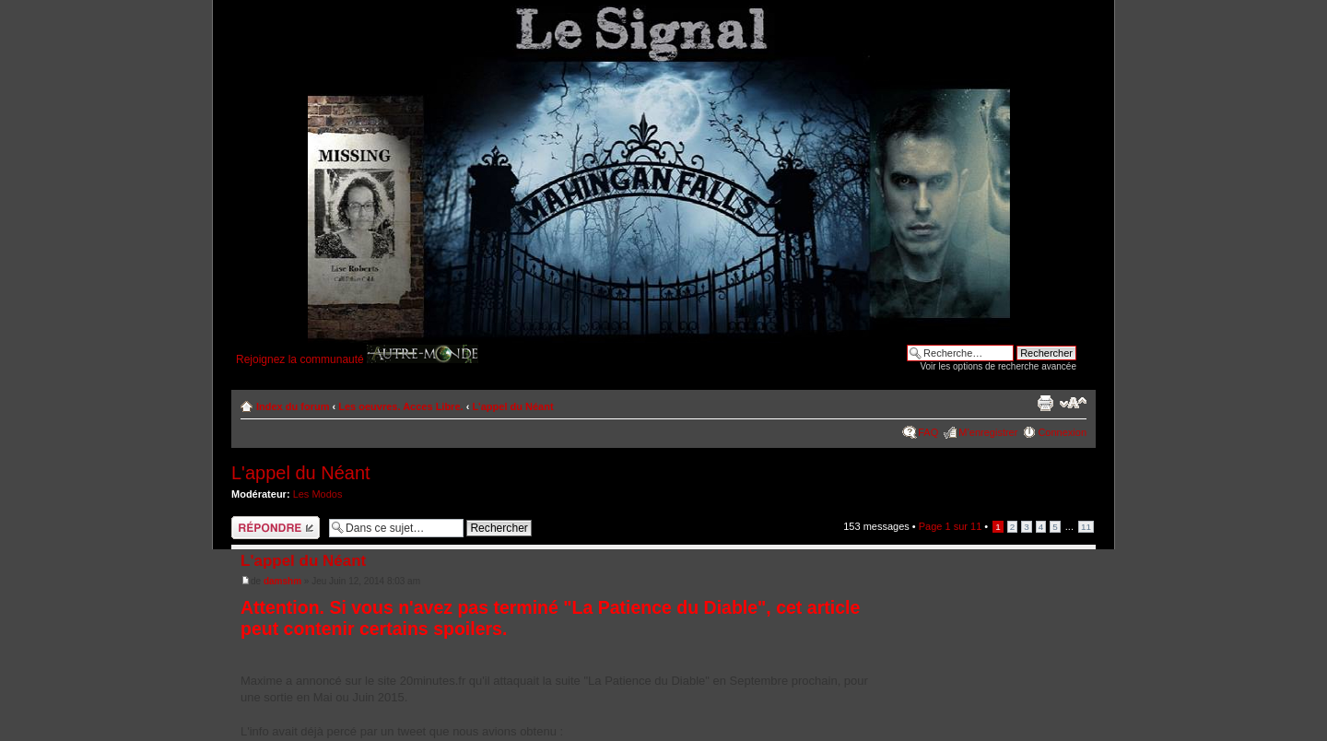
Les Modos (318, 494)
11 (1086, 527)
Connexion (1062, 432)
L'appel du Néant (512, 406)
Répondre (275, 527)
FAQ (928, 432)
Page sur (950, 526)
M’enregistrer (987, 432)
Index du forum (292, 406)
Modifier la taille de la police (1073, 402)
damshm (282, 581)
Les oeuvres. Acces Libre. (400, 406)
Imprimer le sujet (1045, 402)
